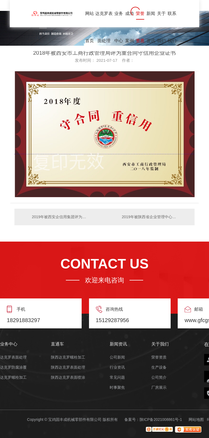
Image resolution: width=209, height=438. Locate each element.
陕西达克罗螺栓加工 (68, 357)
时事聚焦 (117, 387)
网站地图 (196, 419)
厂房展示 (159, 387)
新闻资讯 (150, 19)
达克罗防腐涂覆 (13, 367)
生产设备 (159, 367)
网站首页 (89, 19)
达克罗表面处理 (104, 19)
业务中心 (118, 19)
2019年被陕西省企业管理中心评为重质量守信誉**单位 (155, 217)
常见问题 (117, 377)
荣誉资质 (140, 19)
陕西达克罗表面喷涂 (68, 377)
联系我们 (172, 19)
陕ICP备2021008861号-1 (161, 419)
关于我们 (161, 19)
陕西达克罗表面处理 (68, 367)
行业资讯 (117, 367)
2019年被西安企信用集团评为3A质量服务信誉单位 (59, 217)
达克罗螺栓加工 (13, 377)
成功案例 (129, 19)
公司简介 (159, 377)
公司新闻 (117, 357)
